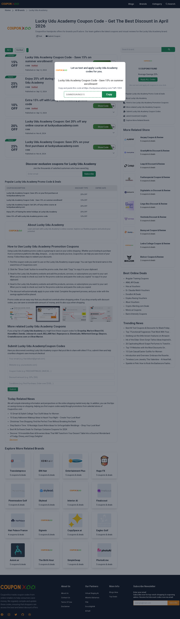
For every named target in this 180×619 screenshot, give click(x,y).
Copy (109, 94)
